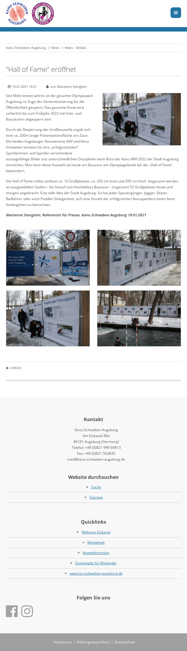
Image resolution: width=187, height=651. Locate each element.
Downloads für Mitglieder (96, 563)
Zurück (15, 368)
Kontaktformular (96, 552)
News (55, 47)
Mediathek (96, 542)
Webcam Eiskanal (96, 532)
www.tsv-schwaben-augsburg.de (96, 573)
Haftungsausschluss (93, 642)
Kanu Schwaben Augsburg (26, 47)
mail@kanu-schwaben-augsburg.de (96, 459)
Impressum (62, 642)
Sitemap (96, 497)
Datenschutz (125, 642)
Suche (96, 487)
